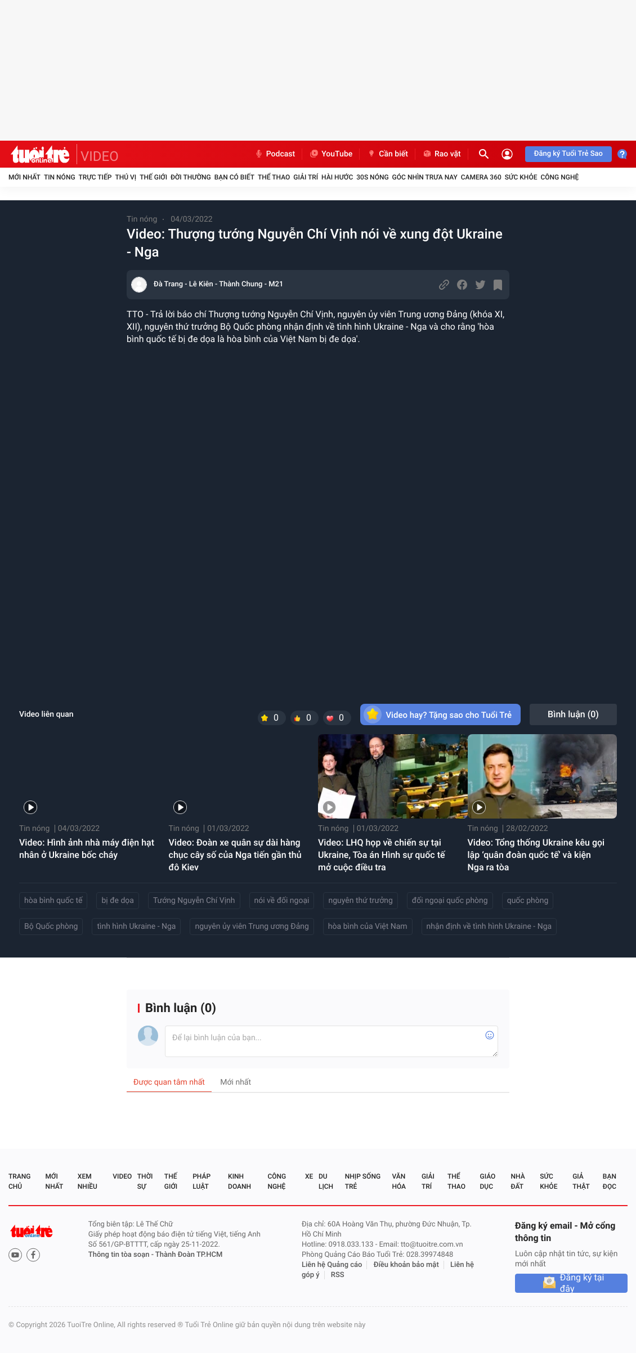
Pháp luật (201, 1181)
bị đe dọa (117, 900)
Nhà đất (517, 1181)
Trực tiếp (95, 177)
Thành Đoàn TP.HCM (188, 1255)
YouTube (330, 154)
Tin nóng (59, 177)
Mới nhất (24, 177)
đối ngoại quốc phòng (450, 900)
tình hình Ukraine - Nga (136, 926)
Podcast (274, 154)
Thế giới (153, 177)
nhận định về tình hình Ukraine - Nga (489, 926)
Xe (309, 1176)
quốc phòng (528, 900)
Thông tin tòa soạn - (121, 1255)
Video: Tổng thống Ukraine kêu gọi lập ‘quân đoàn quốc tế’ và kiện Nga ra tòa (536, 855)
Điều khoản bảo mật (406, 1265)
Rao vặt (441, 154)
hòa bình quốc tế (53, 900)
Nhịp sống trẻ (362, 1181)
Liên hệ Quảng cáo (332, 1265)
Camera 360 (481, 177)
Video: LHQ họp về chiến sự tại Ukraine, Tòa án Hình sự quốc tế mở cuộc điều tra (381, 855)
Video (122, 1176)
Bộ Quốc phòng (51, 926)
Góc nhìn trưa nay (425, 177)
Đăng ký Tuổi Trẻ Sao (568, 154)
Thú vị (125, 177)
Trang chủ (19, 1181)
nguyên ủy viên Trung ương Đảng (251, 926)
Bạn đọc (609, 1181)
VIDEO (99, 156)
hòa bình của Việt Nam (367, 926)
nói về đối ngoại (282, 900)
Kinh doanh (239, 1181)
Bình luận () (573, 714)
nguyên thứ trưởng (360, 900)
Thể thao (274, 177)
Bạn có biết (234, 177)
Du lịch (326, 1181)
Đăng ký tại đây (582, 1283)
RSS (337, 1275)
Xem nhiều (87, 1181)
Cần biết (387, 154)
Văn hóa (399, 1181)
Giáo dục (488, 1181)
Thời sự (145, 1181)
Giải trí (305, 177)
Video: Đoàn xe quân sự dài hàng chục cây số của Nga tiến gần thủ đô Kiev (235, 855)
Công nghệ (559, 177)
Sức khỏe (521, 177)
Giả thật (580, 1181)
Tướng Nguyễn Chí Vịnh (194, 900)
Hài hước (337, 177)
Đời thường (191, 177)
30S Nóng (372, 177)
